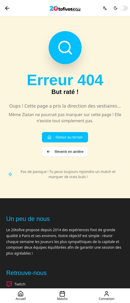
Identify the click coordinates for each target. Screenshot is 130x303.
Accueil (21, 296)
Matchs (62, 296)
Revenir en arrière (64, 152)
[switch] (124, 8)
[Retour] (7, 8)
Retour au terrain (65, 137)
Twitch (15, 284)
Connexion (106, 296)
